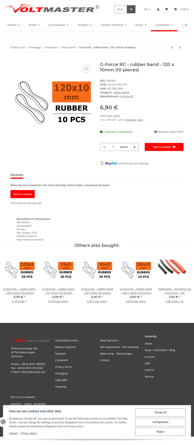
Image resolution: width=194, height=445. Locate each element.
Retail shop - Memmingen (116, 353)
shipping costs (134, 119)
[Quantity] (113, 147)
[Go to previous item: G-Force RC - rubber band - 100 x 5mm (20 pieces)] (172, 47)
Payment (60, 353)
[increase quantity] (134, 147)
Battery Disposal (65, 347)
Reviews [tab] (16, 175)
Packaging (61, 373)
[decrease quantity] (104, 147)
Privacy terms (29, 433)
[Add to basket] (13, 60)
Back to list (19, 47)
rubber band (121, 92)
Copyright (61, 380)
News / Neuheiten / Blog (160, 350)
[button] (158, 9)
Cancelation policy (66, 340)
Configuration (160, 422)
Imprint (13, 433)
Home (148, 343)
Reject (160, 431)
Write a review (22, 194)
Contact (104, 360)
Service (149, 376)
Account (150, 357)
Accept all (160, 412)
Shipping (60, 386)
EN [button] (146, 9)
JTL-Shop (174, 441)
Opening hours (109, 340)
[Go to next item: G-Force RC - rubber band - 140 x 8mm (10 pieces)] (180, 47)
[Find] (120, 9)
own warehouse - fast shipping (119, 347)
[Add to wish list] (86, 69)
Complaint (61, 360)
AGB (147, 363)
